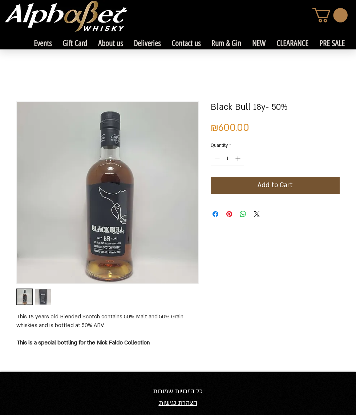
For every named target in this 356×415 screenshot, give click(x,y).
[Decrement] (216, 158)
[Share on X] (256, 214)
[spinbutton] (227, 158)
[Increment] (238, 158)
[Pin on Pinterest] (229, 214)
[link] (330, 15)
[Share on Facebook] (215, 214)
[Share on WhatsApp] (243, 214)
